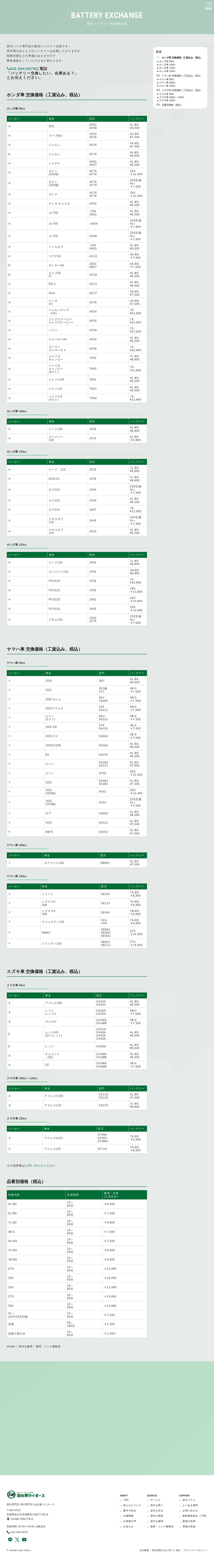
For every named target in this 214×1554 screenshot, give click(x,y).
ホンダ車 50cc (166, 61)
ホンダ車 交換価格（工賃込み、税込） (182, 57)
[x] (17, 1541)
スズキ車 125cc (167, 100)
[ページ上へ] (107, 1480)
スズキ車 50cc (166, 93)
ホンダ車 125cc (167, 71)
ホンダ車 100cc (167, 64)
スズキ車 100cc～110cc (171, 97)
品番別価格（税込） (172, 105)
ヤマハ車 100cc (167, 82)
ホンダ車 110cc (167, 67)
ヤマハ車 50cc (166, 79)
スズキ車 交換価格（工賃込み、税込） (182, 90)
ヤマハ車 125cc (167, 85)
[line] (10, 1541)
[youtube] (24, 1541)
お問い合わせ (34, 1165)
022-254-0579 (21, 69)
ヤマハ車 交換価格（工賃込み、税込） (182, 75)
